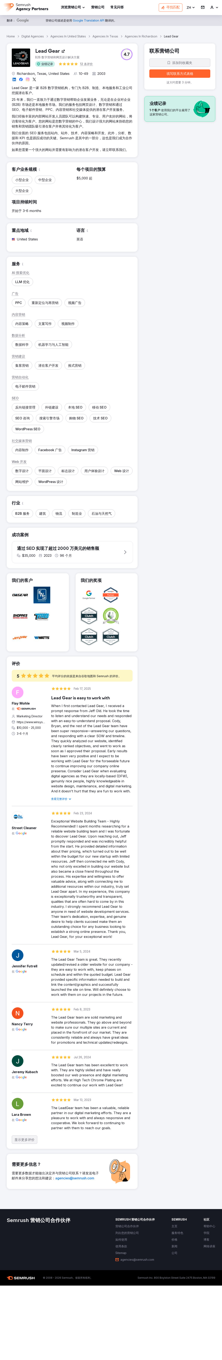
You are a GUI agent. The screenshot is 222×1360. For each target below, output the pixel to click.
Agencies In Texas (105, 36)
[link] (98, 7)
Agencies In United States (68, 36)
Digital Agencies (33, 36)
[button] (191, 7)
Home (11, 36)
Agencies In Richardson (141, 36)
